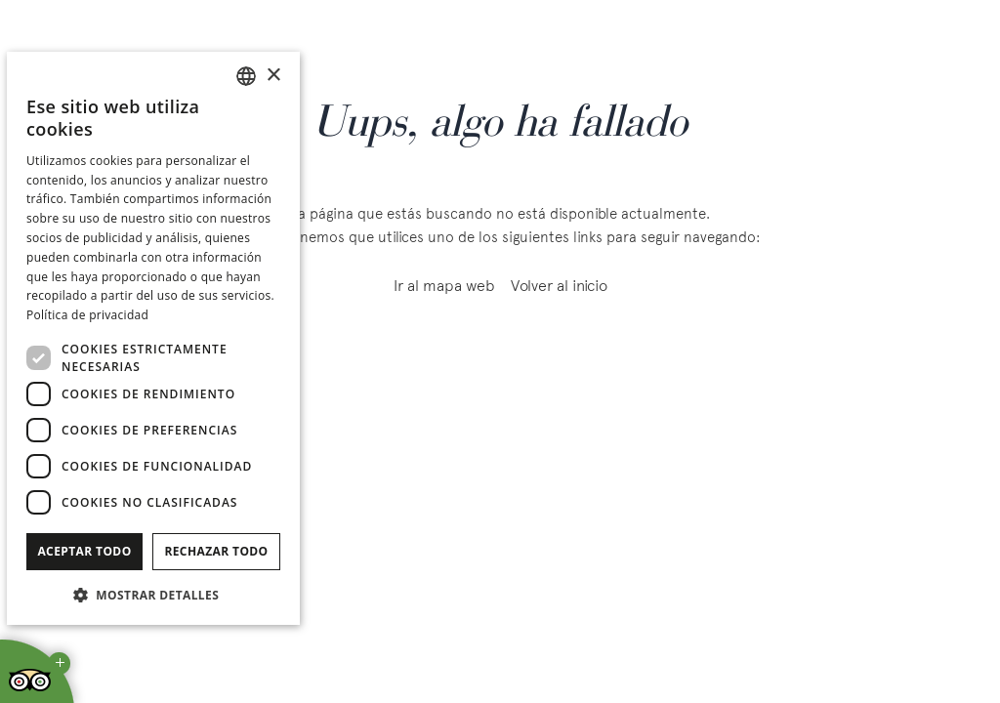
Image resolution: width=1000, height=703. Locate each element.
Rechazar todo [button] (216, 551)
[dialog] (153, 338)
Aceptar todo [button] (84, 551)
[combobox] (246, 76)
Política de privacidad (87, 315)
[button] (153, 594)
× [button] (273, 75)
